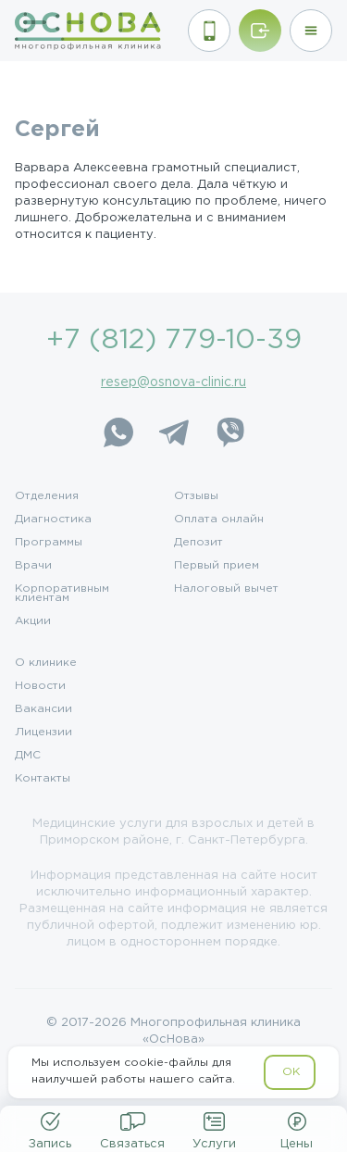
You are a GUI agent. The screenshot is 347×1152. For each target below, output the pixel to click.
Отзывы (196, 496)
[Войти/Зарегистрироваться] (260, 30)
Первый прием (216, 565)
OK (291, 1072)
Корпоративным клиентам (62, 593)
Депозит (198, 542)
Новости (40, 686)
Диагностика (53, 519)
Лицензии (43, 732)
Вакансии (43, 709)
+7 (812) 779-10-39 (174, 340)
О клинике (46, 663)
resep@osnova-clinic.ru (173, 382)
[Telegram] (174, 432)
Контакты (42, 778)
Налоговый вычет (226, 589)
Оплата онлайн (219, 519)
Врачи (33, 565)
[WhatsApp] (118, 432)
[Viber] (229, 432)
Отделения (47, 496)
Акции (33, 621)
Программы (48, 542)
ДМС (28, 755)
